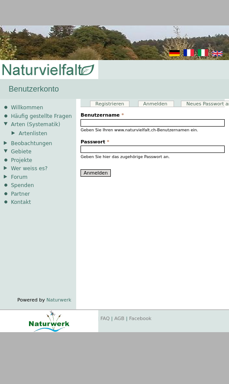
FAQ (105, 318)
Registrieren (109, 104)
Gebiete (21, 152)
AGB (119, 318)
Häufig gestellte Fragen (41, 116)
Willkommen (27, 108)
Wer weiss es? (29, 168)
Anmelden (158, 104)
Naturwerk (58, 300)
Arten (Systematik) (35, 124)
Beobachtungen (31, 143)
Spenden (22, 185)
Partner (20, 194)
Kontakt (21, 202)
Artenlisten (33, 133)
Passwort (95, 142)
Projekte (21, 160)
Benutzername (102, 115)
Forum (19, 177)
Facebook (140, 318)
